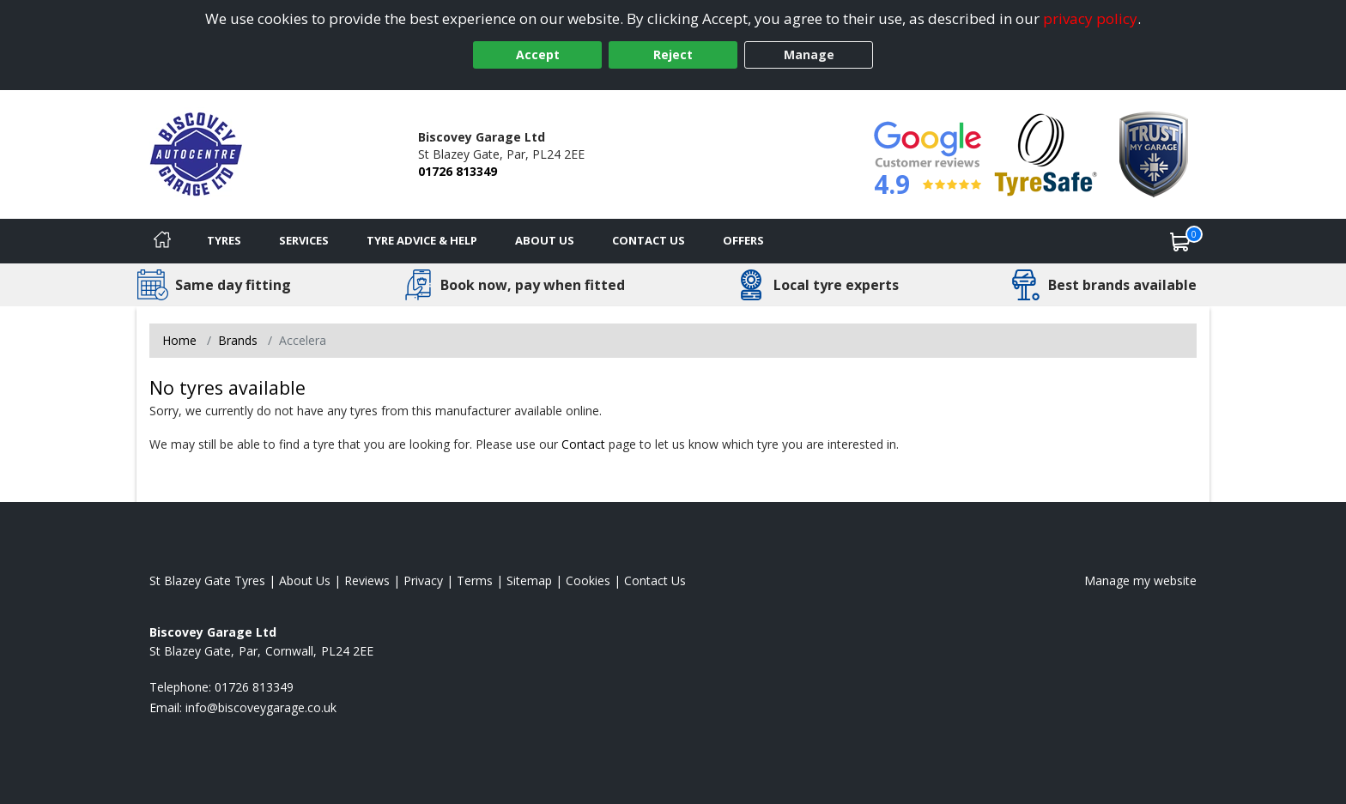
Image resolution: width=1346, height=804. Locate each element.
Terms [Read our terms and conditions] (475, 580)
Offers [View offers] (743, 240)
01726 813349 (457, 171)
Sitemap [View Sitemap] (529, 580)
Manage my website (1140, 580)
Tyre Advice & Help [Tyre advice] (422, 240)
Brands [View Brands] (238, 340)
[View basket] (1180, 241)
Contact (583, 444)
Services (304, 240)
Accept (538, 54)
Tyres (224, 240)
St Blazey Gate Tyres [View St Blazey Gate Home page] (207, 580)
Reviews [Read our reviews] (367, 580)
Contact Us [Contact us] (648, 240)
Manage (809, 54)
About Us (544, 240)
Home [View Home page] (179, 340)
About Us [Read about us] (304, 580)
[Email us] (260, 707)
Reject (673, 54)
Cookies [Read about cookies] (588, 580)
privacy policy (1090, 18)
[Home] (162, 241)
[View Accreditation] (1046, 153)
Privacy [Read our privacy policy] (423, 580)
